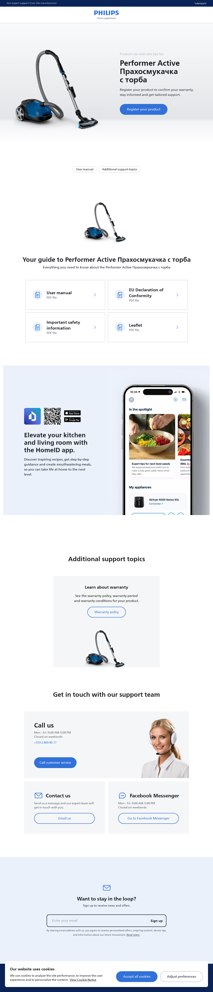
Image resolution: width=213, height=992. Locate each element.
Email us (64, 818)
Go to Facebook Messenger (149, 818)
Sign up (157, 921)
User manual (84, 169)
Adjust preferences (181, 976)
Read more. (133, 935)
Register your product (143, 109)
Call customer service (55, 762)
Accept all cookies (136, 976)
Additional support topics (119, 169)
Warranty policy (106, 612)
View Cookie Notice (83, 979)
